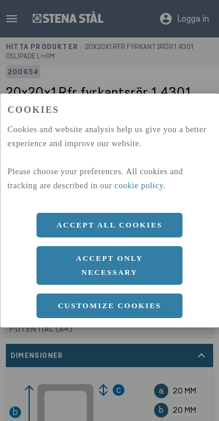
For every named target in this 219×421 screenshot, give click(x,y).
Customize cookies (109, 305)
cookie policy (139, 185)
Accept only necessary (109, 265)
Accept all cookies (110, 224)
